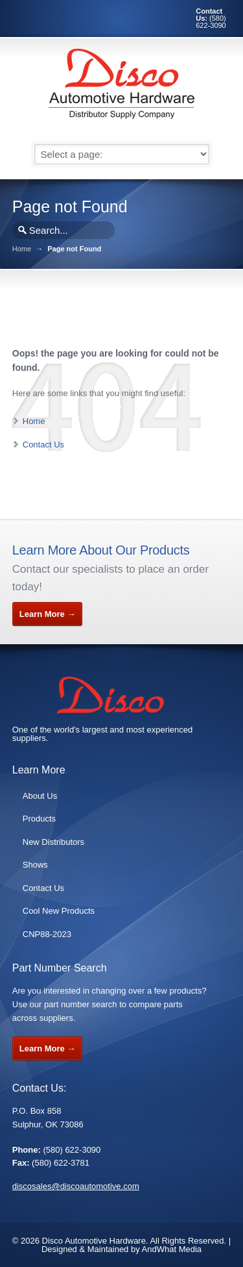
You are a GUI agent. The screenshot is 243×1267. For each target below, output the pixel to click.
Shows (35, 865)
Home (21, 249)
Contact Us (43, 444)
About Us (40, 796)
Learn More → (47, 614)
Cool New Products (59, 911)
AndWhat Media (172, 1249)
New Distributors (53, 842)
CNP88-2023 (47, 934)
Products (39, 818)
